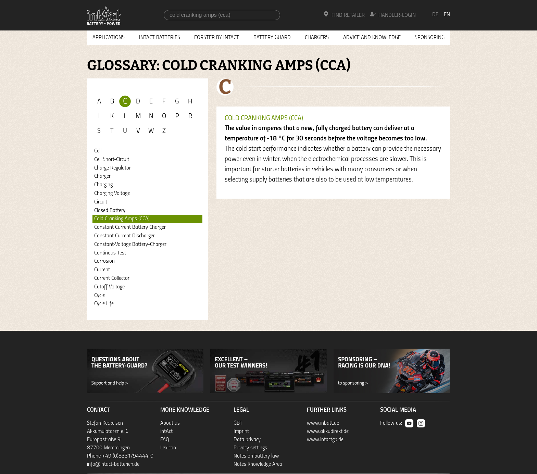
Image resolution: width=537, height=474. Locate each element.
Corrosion (104, 261)
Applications (108, 37)
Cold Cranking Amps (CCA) (122, 219)
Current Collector (111, 278)
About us (170, 423)
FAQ (164, 439)
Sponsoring (430, 37)
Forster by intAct (216, 37)
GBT (238, 423)
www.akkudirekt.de (328, 431)
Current (102, 270)
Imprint (241, 431)
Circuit (100, 202)
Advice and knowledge (372, 37)
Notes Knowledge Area (258, 464)
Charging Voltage (112, 193)
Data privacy (247, 439)
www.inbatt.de (323, 423)
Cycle (99, 295)
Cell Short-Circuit (111, 159)
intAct (166, 431)
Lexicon (168, 448)
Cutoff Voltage (109, 287)
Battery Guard (272, 37)
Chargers (317, 37)
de (435, 14)
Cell (97, 151)
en (447, 14)
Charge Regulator (112, 168)
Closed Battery (109, 210)
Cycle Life (104, 304)
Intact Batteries (159, 37)
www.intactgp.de (325, 439)
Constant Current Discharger (124, 236)
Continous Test (110, 253)
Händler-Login (393, 14)
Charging (103, 185)
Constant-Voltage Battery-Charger (130, 244)
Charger (102, 176)
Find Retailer (344, 14)
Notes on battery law (256, 456)
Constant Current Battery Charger (130, 227)
